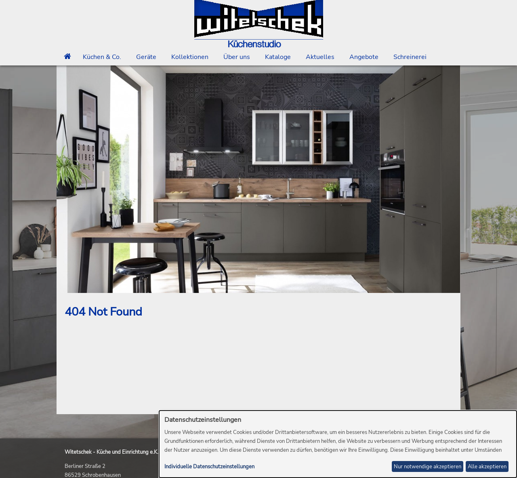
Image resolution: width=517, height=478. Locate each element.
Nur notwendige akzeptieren (427, 466)
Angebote (363, 57)
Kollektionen (189, 57)
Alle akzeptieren (487, 466)
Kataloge (278, 57)
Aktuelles (320, 57)
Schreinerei (410, 57)
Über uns (236, 57)
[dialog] (338, 444)
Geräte (146, 57)
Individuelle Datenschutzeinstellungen (209, 466)
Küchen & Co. (102, 57)
